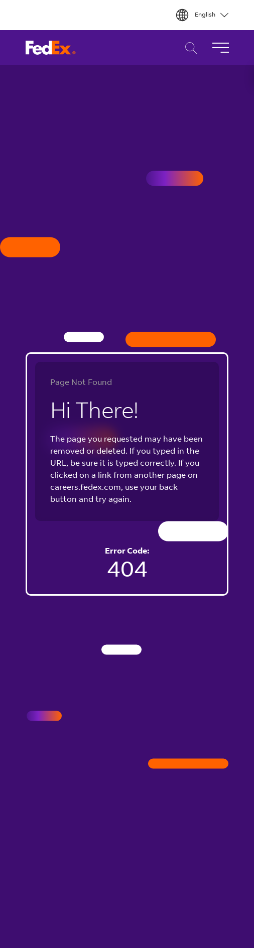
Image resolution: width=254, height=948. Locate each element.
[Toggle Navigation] (220, 48)
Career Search (188, 48)
